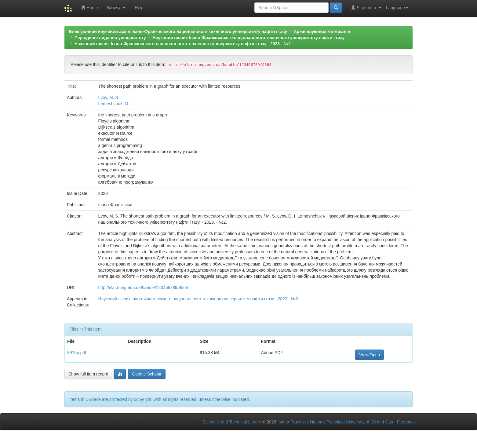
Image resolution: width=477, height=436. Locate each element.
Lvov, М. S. (108, 97)
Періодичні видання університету (110, 37)
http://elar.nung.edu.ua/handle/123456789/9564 (143, 287)
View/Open (369, 354)
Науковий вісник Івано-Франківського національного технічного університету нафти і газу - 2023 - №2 (183, 43)
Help (139, 7)
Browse (116, 7)
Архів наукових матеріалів (322, 31)
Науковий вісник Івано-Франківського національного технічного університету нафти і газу (249, 37)
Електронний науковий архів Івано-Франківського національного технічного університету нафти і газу (178, 31)
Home (89, 7)
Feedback (406, 422)
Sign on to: (366, 7)
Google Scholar (147, 374)
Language (397, 7)
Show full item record (88, 374)
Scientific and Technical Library (231, 422)
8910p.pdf (76, 352)
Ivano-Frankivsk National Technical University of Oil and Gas (336, 422)
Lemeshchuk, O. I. (115, 103)
